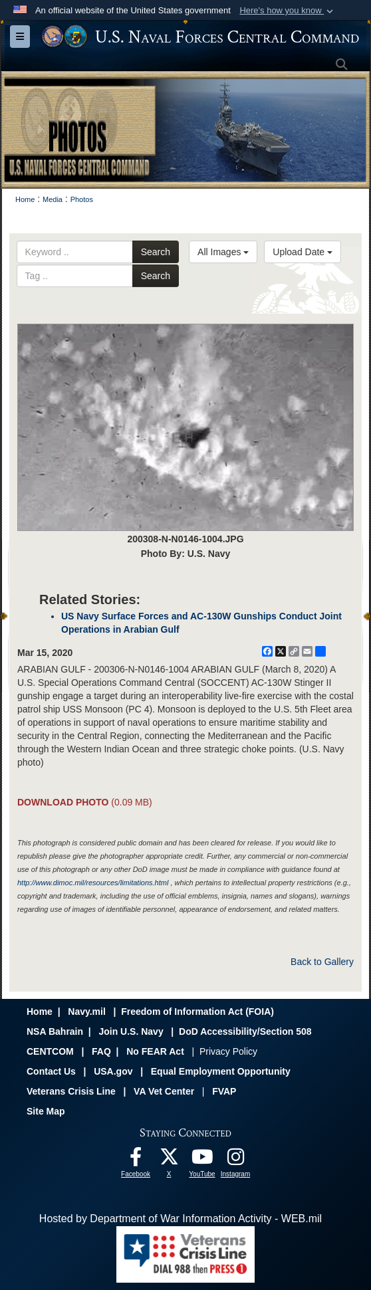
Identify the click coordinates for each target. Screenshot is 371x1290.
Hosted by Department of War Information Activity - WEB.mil (180, 1218)
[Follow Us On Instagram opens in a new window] (235, 1160)
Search (155, 252)
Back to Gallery (322, 961)
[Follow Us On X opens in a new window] (169, 1160)
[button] (287, 10)
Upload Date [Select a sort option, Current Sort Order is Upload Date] (302, 252)
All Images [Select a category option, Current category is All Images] (223, 252)
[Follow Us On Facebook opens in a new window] (135, 1160)
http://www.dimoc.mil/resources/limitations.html (92, 883)
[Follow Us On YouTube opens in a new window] (202, 1160)
